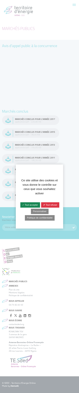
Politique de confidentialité (40, 218)
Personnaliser (40, 211)
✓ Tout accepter (30, 205)
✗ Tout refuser (50, 205)
